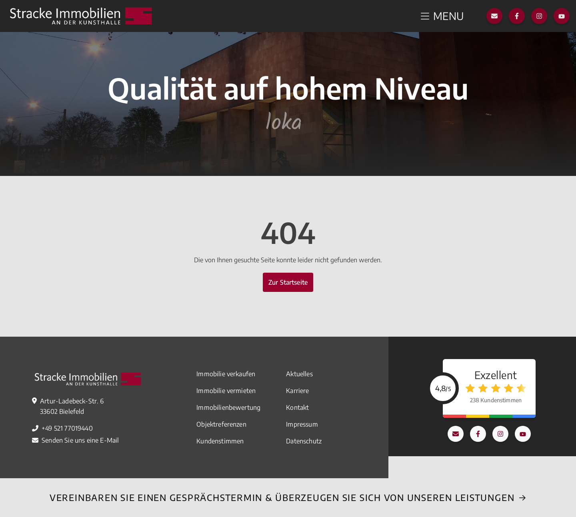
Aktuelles (299, 374)
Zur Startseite (288, 282)
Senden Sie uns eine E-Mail (80, 440)
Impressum (302, 424)
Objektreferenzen (221, 424)
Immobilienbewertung (228, 407)
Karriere (297, 391)
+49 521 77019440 (67, 428)
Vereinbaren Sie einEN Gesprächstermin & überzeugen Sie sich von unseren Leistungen (282, 497)
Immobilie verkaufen (225, 374)
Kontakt (297, 407)
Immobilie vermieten (226, 391)
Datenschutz (304, 441)
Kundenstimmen (220, 441)
